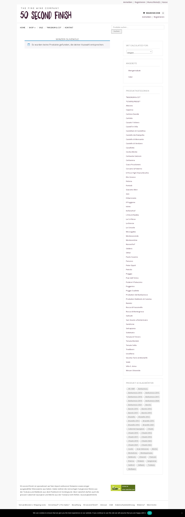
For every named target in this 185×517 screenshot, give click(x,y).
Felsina (129, 181)
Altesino (129, 105)
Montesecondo (132, 236)
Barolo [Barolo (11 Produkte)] (148, 405)
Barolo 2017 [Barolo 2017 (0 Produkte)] (133, 413)
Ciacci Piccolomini (133, 164)
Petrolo (129, 269)
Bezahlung (76, 505)
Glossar (103, 505)
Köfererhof (130, 211)
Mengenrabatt (134, 70)
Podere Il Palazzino (134, 282)
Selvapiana (131, 328)
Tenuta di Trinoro (133, 337)
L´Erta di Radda (132, 215)
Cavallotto (130, 148)
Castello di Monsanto (135, 139)
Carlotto (129, 118)
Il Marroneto (131, 198)
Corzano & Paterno (134, 169)
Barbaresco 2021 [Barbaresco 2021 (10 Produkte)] (135, 405)
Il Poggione (130, 202)
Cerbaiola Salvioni (133, 156)
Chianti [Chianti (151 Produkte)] (150, 429)
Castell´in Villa (132, 126)
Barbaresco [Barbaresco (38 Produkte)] (143, 389)
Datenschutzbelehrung (125, 505)
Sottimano (130, 332)
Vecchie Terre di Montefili (136, 358)
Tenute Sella (131, 345)
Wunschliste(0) (153, 2)
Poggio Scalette (132, 290)
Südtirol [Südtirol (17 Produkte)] (131, 465)
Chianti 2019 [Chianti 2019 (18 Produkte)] (133, 441)
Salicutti (129, 316)
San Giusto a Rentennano (137, 320)
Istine (128, 206)
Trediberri (130, 349)
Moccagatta (131, 232)
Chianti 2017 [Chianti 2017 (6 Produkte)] (133, 437)
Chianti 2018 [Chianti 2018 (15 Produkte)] (146, 437)
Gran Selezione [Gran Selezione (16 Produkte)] (143, 449)
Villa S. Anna (131, 366)
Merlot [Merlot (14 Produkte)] (154, 449)
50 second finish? (90, 505)
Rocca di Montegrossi (135, 311)
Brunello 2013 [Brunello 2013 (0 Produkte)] (133, 421)
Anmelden (127, 2)
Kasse (165, 2)
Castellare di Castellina (136, 131)
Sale (41, 28)
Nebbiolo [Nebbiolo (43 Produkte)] (132, 457)
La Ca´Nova (131, 219)
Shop (32, 28)
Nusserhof (130, 244)
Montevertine (131, 240)
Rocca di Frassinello (134, 307)
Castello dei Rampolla (135, 135)
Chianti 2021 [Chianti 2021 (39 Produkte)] (133, 445)
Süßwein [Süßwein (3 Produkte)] (141, 465)
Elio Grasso (131, 177)
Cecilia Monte (131, 152)
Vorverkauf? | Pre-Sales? (59, 505)
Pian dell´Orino (132, 278)
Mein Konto (152, 505)
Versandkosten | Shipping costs (32, 505)
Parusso (129, 261)
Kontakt (69, 28)
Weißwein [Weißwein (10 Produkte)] (132, 469)
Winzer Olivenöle (133, 370)
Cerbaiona (130, 160)
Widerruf (141, 505)
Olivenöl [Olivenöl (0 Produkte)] (142, 457)
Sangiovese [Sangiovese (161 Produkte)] (151, 461)
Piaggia (129, 274)
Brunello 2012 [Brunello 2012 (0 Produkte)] (144, 417)
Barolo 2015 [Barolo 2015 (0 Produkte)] (133, 409)
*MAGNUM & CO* (54, 28)
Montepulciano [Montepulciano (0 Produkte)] (146, 453)
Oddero (129, 248)
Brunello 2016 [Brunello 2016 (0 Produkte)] (133, 425)
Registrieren (140, 2)
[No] (181, 513)
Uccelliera (130, 353)
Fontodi (129, 185)
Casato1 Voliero (132, 122)
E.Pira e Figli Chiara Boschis (137, 173)
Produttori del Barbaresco (137, 295)
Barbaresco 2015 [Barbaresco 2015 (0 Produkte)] (152, 393)
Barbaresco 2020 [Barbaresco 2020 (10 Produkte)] (152, 401)
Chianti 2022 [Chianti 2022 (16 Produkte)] (146, 445)
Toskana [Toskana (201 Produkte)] (151, 465)
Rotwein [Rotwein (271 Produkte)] (141, 461)
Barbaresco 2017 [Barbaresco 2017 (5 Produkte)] (152, 397)
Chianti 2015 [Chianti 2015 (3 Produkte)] (133, 433)
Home (22, 28)
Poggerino (130, 286)
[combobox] (139, 51)
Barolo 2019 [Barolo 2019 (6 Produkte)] (146, 413)
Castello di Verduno (134, 143)
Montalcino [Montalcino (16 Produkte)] (132, 453)
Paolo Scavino (132, 257)
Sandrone (130, 324)
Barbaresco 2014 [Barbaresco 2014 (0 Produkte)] (135, 393)
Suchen (117, 31)
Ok (150, 513)
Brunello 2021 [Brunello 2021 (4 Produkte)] (148, 425)
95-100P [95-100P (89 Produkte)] (131, 389)
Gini (127, 194)
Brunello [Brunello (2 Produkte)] (131, 417)
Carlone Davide (132, 114)
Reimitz (129, 303)
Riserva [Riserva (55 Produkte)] (131, 461)
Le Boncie (130, 223)
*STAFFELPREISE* (133, 101)
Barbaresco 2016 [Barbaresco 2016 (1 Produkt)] (135, 397)
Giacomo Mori (132, 189)
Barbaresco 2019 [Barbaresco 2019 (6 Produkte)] (135, 401)
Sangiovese (83, 489)
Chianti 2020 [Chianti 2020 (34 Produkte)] (146, 441)
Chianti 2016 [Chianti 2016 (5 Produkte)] (146, 433)
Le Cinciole (130, 227)
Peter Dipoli (131, 265)
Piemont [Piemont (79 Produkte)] (153, 457)
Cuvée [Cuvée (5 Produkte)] (130, 449)
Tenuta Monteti (132, 341)
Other (128, 253)
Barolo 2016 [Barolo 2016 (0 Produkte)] (146, 409)
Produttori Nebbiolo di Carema (139, 299)
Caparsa (129, 110)
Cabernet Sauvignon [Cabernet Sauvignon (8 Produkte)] (136, 429)
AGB (111, 505)
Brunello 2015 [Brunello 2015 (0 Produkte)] (148, 421)
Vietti (128, 362)
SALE (130, 77)
